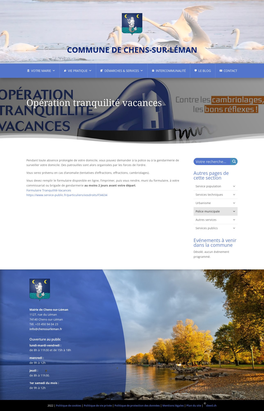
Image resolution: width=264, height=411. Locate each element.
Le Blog (204, 71)
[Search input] (212, 161)
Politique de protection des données (137, 405)
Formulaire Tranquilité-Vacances (48, 190)
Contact (230, 71)
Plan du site (193, 405)
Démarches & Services (123, 71)
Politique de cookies (68, 405)
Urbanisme (216, 203)
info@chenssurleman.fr (45, 329)
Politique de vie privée (98, 405)
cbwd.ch (211, 405)
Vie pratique (80, 71)
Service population (216, 186)
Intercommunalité (171, 71)
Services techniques (216, 195)
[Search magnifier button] (234, 161)
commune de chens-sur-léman (132, 49)
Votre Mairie (43, 71)
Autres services (216, 220)
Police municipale (216, 211)
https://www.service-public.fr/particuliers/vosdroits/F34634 (66, 195)
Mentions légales (173, 405)
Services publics (216, 228)
